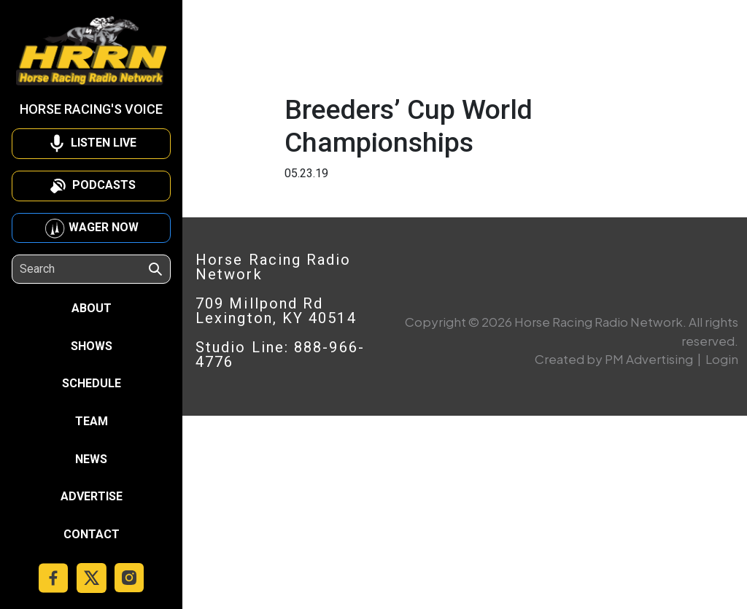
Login (721, 359)
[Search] (83, 269)
